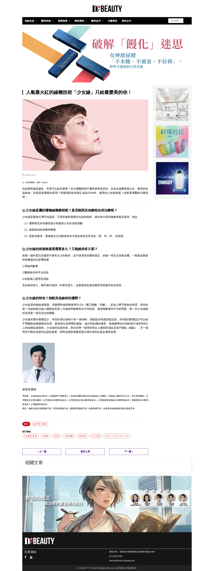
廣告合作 (126, 21)
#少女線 (96, 436)
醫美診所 (96, 21)
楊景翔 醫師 (40, 424)
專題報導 (62, 21)
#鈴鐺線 (82, 436)
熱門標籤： (27, 431)
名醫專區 (112, 21)
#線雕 (45, 436)
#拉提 (56, 436)
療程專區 (79, 21)
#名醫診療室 (30, 436)
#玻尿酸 (68, 436)
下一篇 (128, 451)
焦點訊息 (29, 21)
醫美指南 (46, 21)
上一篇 (41, 451)
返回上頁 (85, 451)
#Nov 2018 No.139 (116, 436)
